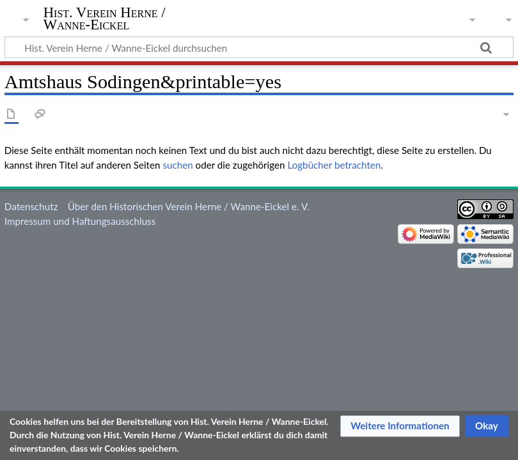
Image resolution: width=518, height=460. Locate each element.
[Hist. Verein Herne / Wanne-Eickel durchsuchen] (259, 47)
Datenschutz (31, 206)
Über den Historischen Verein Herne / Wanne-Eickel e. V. (189, 206)
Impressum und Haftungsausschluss (79, 221)
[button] (400, 426)
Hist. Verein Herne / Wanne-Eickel (104, 18)
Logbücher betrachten (334, 165)
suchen (177, 165)
